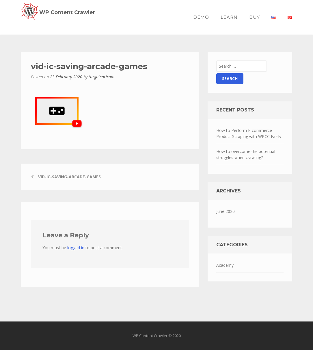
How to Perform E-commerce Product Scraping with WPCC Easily (248, 133)
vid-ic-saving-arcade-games (69, 176)
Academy (225, 265)
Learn (229, 17)
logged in (75, 247)
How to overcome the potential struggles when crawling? (245, 154)
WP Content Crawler (67, 12)
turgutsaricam (101, 77)
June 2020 (225, 211)
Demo (201, 17)
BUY (254, 17)
